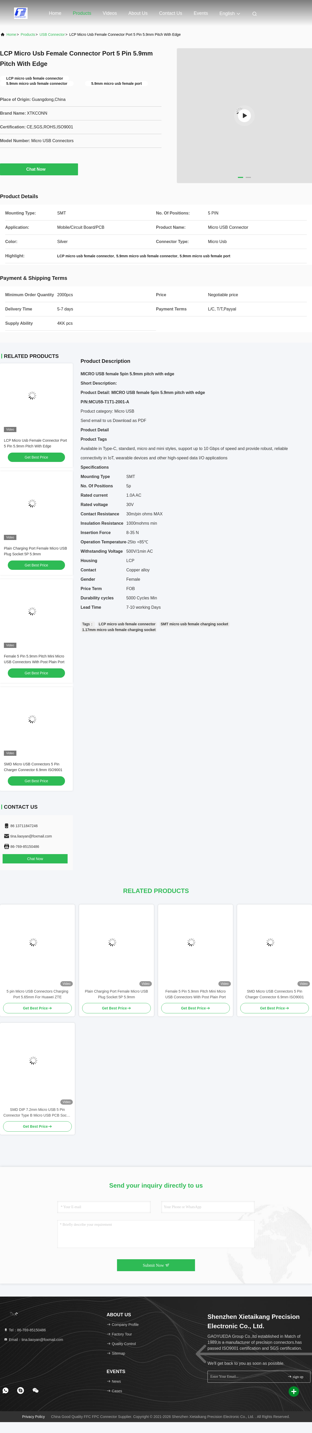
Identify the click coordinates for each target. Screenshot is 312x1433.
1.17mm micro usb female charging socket (118, 630)
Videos (110, 13)
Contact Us (170, 13)
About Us (138, 13)
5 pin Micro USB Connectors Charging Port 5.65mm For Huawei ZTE (37, 994)
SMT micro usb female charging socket (194, 624)
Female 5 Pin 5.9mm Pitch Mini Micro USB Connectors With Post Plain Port (195, 994)
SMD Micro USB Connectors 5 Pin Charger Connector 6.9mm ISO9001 (274, 994)
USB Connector (52, 34)
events (201, 13)
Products (82, 13)
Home (55, 13)
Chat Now (39, 169)
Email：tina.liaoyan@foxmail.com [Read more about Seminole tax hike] (33, 1340)
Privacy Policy (33, 1417)
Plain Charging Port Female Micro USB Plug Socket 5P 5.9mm (116, 994)
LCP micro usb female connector (127, 624)
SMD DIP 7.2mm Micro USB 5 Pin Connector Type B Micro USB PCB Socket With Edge (37, 1112)
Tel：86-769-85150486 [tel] (25, 1330)
